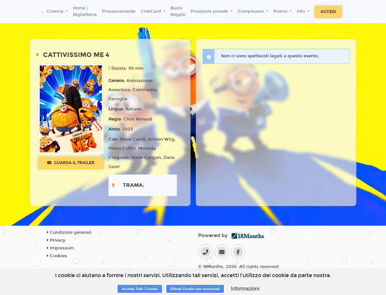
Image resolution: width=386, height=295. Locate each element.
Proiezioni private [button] (210, 11)
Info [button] (301, 11)
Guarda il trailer (70, 163)
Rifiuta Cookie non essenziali (195, 289)
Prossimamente (119, 11)
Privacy (56, 240)
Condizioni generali (69, 232)
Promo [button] (281, 11)
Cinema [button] (56, 11)
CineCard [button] (151, 11)
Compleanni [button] (251, 11)
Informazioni (245, 288)
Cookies (57, 256)
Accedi (328, 11)
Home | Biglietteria (85, 11)
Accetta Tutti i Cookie (140, 289)
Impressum (60, 248)
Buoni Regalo (177, 11)
